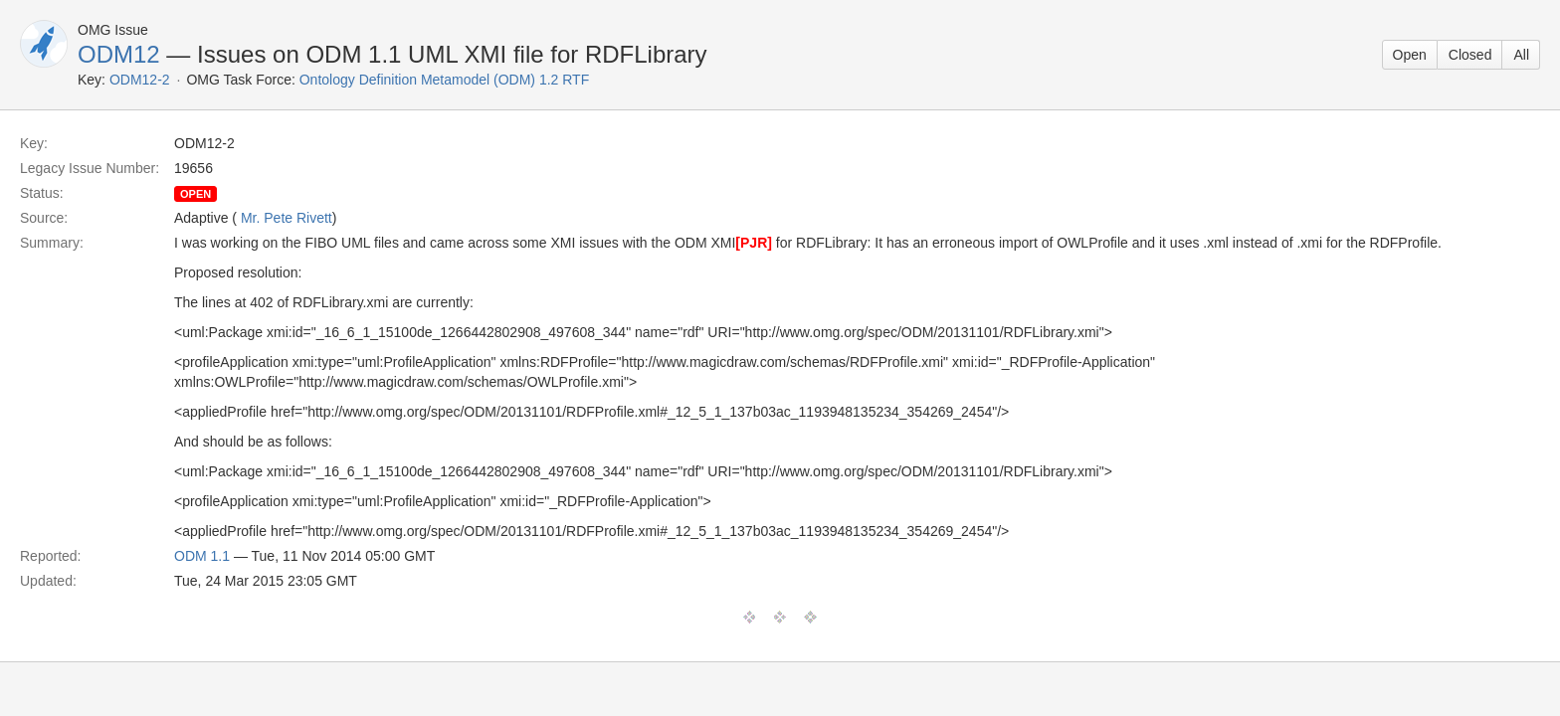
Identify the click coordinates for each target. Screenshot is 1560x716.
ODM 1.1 (202, 556)
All (1521, 55)
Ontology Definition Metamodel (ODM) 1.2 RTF (444, 80)
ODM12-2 (139, 80)
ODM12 (119, 54)
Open (1410, 55)
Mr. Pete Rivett (286, 218)
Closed (1470, 55)
